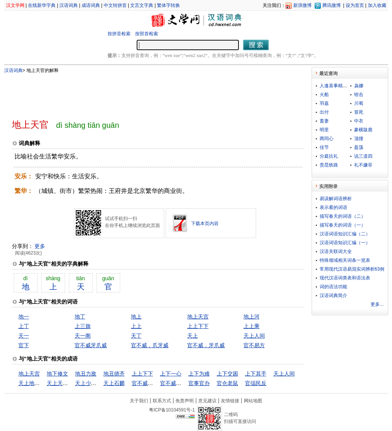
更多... (377, 304)
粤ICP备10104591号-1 (172, 410)
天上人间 (254, 336)
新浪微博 (302, 5)
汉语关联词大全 (336, 251)
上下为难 (199, 374)
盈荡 (358, 147)
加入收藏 (377, 5)
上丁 (23, 326)
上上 (136, 326)
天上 (192, 336)
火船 (324, 94)
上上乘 (251, 326)
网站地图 (253, 400)
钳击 (358, 94)
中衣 (358, 121)
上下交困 (227, 374)
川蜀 (358, 103)
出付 (324, 112)
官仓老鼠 (227, 383)
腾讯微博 (331, 5)
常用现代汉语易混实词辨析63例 (352, 269)
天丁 (136, 336)
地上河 (251, 316)
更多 (39, 246)
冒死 (358, 112)
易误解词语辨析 (336, 198)
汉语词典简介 (333, 295)
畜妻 (324, 121)
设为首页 (355, 5)
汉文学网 (15, 5)
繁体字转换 (168, 5)
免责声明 (184, 400)
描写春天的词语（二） (343, 216)
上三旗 (83, 326)
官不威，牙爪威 (206, 345)
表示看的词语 (333, 207)
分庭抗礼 (329, 156)
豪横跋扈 (363, 129)
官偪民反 (255, 383)
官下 (23, 345)
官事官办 (199, 383)
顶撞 (358, 138)
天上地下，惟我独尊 (42, 383)
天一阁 (83, 336)
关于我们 (139, 400)
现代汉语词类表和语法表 (345, 278)
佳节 (324, 147)
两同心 (326, 138)
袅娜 (358, 85)
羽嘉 (324, 103)
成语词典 (91, 5)
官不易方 (254, 345)
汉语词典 (68, 5)
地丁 (80, 316)
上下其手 (255, 374)
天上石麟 (114, 383)
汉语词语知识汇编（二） (345, 234)
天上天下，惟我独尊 (71, 383)
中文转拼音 (115, 5)
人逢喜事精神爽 (336, 85)
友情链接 (230, 400)
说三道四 (363, 156)
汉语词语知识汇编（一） (345, 242)
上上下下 (198, 326)
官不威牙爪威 (91, 345)
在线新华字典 (42, 5)
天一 (23, 336)
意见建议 (207, 400)
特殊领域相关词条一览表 (345, 260)
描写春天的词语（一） (343, 225)
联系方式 (162, 400)
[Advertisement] (145, 93)
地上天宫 (198, 316)
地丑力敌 (85, 374)
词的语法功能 (333, 286)
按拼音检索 (119, 33)
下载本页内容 (205, 223)
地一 (23, 316)
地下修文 (57, 374)
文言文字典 (141, 5)
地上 (136, 316)
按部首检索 (146, 33)
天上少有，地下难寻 (99, 383)
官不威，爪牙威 (149, 345)
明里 (324, 129)
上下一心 (170, 374)
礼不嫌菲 (363, 165)
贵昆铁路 (329, 165)
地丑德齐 (114, 374)
